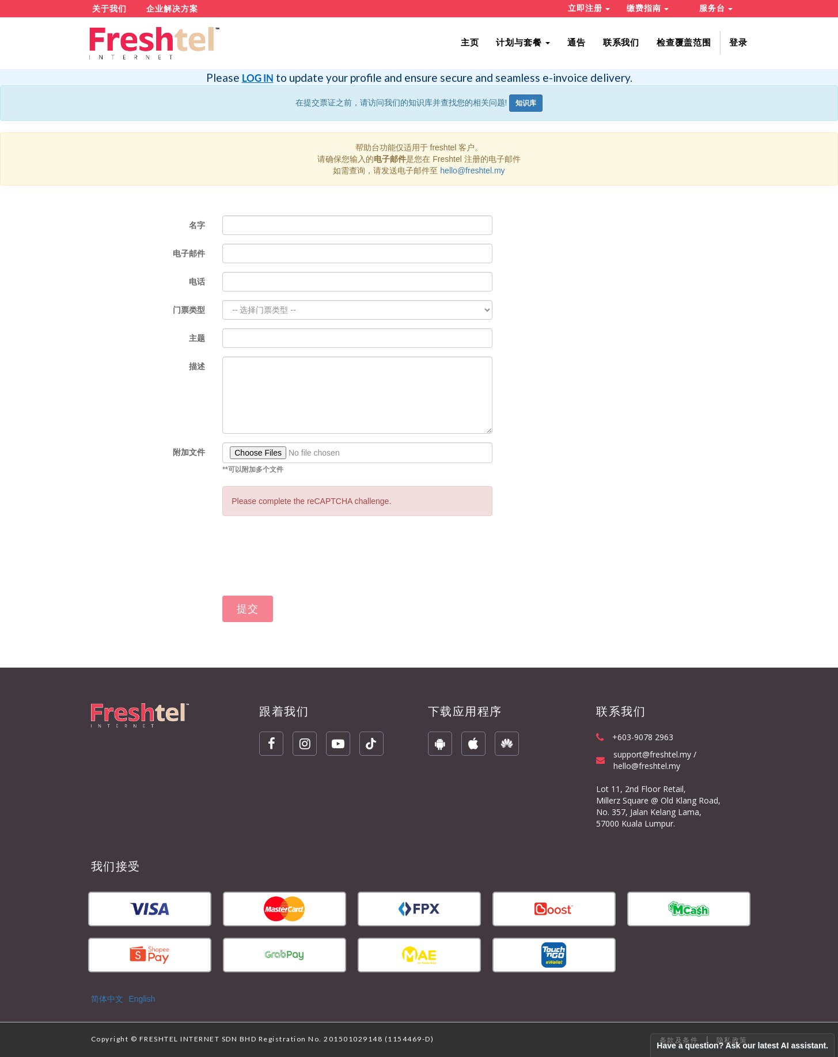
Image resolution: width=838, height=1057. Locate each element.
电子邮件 (189, 253)
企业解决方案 (172, 8)
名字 (197, 225)
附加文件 (189, 452)
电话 (197, 281)
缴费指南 (648, 8)
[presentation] (309, 561)
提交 (248, 608)
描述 (197, 366)
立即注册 (589, 8)
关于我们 (109, 8)
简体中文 (107, 998)
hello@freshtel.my (472, 170)
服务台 (716, 8)
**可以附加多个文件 (252, 469)
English (142, 998)
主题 (197, 338)
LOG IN (258, 78)
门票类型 (189, 310)
